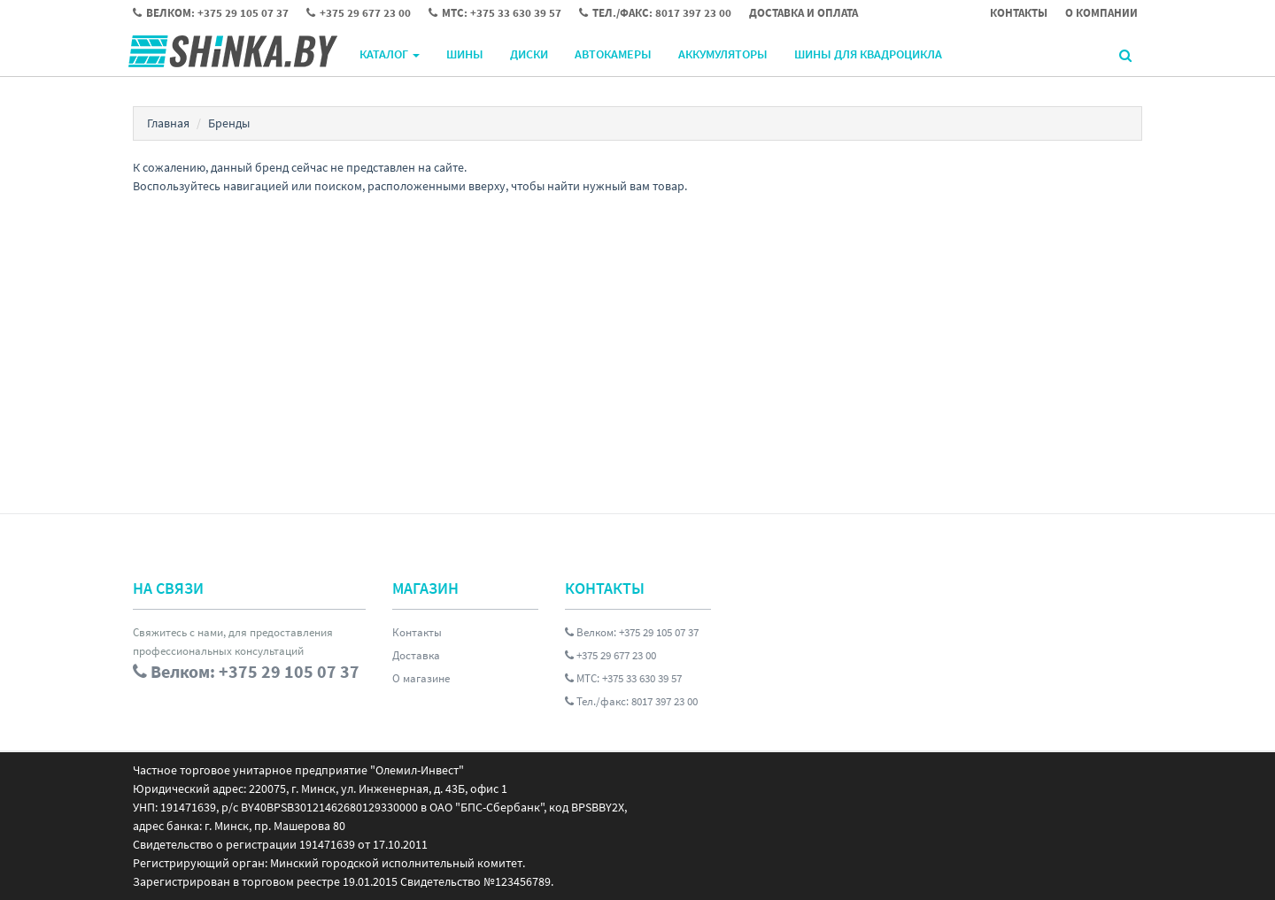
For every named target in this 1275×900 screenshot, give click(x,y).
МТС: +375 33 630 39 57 (623, 678)
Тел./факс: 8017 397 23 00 (631, 701)
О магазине (421, 678)
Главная (168, 123)
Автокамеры (613, 54)
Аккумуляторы (723, 54)
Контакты (417, 632)
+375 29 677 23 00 (610, 655)
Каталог (389, 54)
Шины (464, 54)
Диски (529, 54)
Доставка (416, 655)
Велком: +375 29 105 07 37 (632, 632)
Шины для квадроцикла (868, 54)
